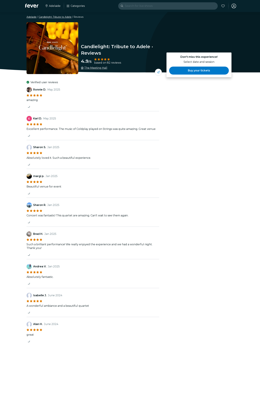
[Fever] (31, 5)
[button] (199, 71)
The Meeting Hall (95, 67)
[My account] (233, 6)
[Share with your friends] (158, 72)
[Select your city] (52, 6)
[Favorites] (223, 6)
